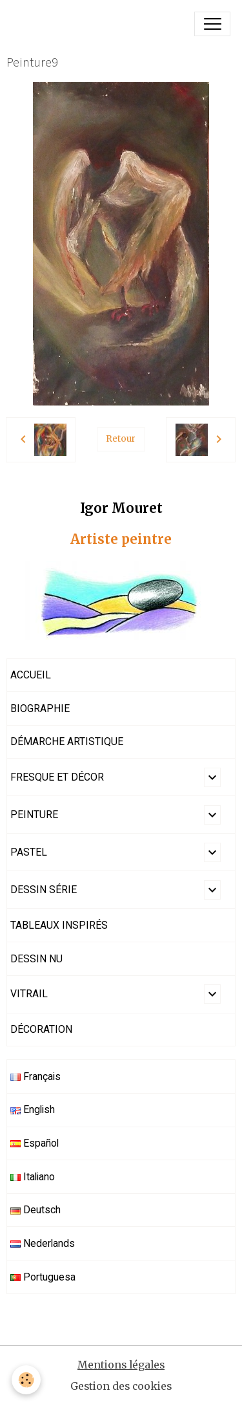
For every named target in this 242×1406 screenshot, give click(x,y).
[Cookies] (26, 1379)
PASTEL (28, 852)
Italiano (32, 1177)
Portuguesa (43, 1277)
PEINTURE (34, 814)
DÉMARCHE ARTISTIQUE (66, 741)
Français (35, 1076)
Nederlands (42, 1243)
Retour (121, 438)
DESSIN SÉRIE (43, 889)
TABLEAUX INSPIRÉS (59, 925)
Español (34, 1143)
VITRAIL (29, 994)
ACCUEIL (30, 675)
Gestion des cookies (121, 1386)
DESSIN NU (36, 959)
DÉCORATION (41, 1029)
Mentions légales (121, 1365)
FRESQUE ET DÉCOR (57, 777)
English (32, 1109)
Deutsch (35, 1210)
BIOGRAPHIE (40, 708)
